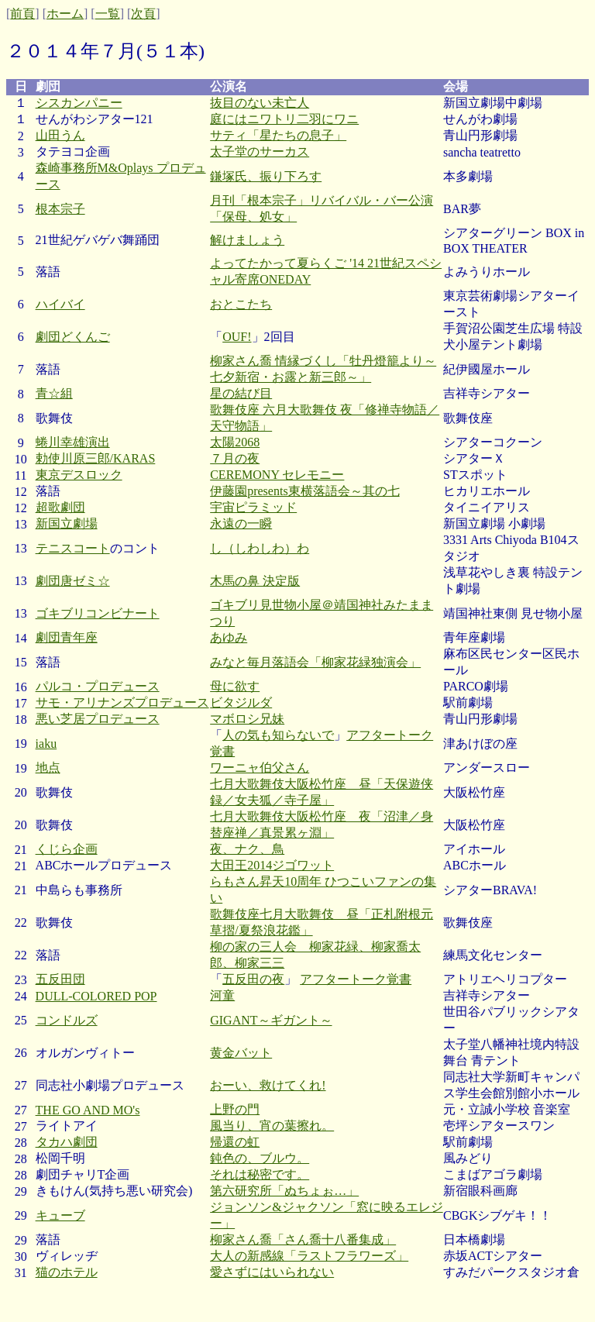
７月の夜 (235, 458)
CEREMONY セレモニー (277, 474)
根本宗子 (60, 208)
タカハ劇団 (67, 1141)
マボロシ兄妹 (247, 718)
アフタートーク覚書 (355, 979)
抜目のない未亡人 (259, 102)
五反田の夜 (253, 979)
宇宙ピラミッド (253, 507)
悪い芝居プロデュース (98, 718)
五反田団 (60, 979)
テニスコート (73, 548)
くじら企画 (67, 849)
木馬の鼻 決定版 (255, 580)
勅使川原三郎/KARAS (96, 458)
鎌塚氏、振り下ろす (266, 176)
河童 (222, 995)
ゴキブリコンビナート (98, 613)
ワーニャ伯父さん (259, 767)
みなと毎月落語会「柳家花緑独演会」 (315, 662)
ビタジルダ (241, 702)
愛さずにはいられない (272, 1272)
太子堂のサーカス (259, 151)
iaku (46, 743)
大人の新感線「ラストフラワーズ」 (309, 1255)
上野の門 (235, 1109)
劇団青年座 (67, 637)
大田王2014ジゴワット (272, 865)
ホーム (65, 13)
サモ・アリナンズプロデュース (122, 702)
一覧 (107, 13)
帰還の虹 (235, 1141)
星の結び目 (241, 393)
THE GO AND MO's (88, 1110)
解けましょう (247, 239)
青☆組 (54, 393)
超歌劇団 (60, 507)
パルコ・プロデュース (98, 686)
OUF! (236, 336)
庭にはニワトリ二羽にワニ (284, 119)
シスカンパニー (79, 102)
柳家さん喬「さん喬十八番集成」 (303, 1239)
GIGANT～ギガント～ (271, 1020)
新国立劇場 (67, 523)
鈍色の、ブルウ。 (259, 1158)
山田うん (60, 135)
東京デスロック (79, 474)
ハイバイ (60, 304)
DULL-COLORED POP (96, 996)
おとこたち (241, 304)
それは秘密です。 (259, 1174)
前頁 (22, 13)
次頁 (143, 13)
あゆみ (228, 637)
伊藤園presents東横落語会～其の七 (304, 490)
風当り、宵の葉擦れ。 (272, 1125)
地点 (48, 767)
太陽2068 (235, 442)
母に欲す (235, 686)
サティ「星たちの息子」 (278, 135)
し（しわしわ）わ (259, 548)
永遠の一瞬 (241, 523)
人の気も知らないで (278, 735)
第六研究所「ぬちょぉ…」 (284, 1190)
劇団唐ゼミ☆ (73, 580)
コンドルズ (67, 1020)
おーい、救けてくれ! (267, 1085)
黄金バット (241, 1052)
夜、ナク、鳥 (247, 849)
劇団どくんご (73, 336)
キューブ (60, 1215)
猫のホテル (67, 1272)
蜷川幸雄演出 (73, 442)
